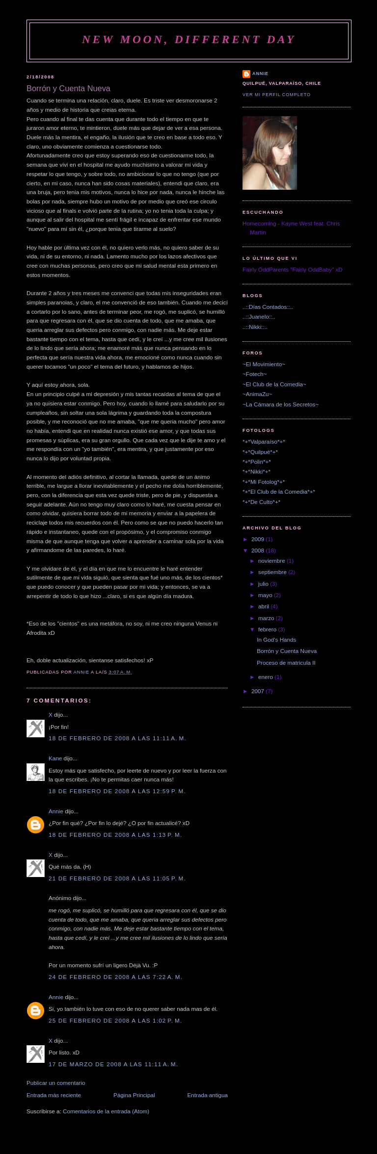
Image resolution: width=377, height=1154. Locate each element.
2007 (258, 691)
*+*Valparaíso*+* (263, 441)
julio (264, 583)
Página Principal (134, 1095)
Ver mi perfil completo (276, 94)
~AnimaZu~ (257, 394)
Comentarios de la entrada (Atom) (106, 1111)
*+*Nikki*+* (256, 471)
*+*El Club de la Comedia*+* (278, 491)
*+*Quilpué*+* (260, 452)
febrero (268, 629)
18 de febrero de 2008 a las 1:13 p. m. (115, 834)
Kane (55, 758)
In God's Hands (276, 639)
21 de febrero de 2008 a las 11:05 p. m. (117, 878)
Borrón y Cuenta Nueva (287, 651)
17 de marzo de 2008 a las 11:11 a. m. (113, 1064)
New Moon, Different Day (189, 39)
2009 (258, 539)
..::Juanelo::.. (258, 316)
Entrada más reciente (54, 1095)
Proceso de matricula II (286, 662)
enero (266, 677)
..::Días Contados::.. (267, 306)
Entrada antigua (207, 1095)
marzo (267, 618)
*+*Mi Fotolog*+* (263, 481)
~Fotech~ (254, 374)
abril (264, 606)
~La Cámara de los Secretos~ (280, 404)
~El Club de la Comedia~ (274, 384)
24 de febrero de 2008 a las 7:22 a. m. (116, 977)
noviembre (272, 560)
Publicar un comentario (56, 1082)
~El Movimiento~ (263, 364)
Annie (56, 811)
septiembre (273, 572)
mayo (266, 595)
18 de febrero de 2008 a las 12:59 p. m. (117, 791)
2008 (258, 550)
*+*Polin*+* (256, 461)
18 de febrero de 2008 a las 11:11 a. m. (118, 738)
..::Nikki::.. (255, 327)
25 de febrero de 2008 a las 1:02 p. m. (115, 1020)
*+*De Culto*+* (261, 502)
